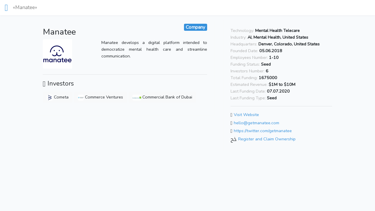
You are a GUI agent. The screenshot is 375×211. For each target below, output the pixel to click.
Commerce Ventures (100, 97)
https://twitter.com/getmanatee (263, 131)
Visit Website (246, 115)
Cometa (58, 97)
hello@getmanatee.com (256, 123)
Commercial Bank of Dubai (162, 97)
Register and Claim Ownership (267, 139)
